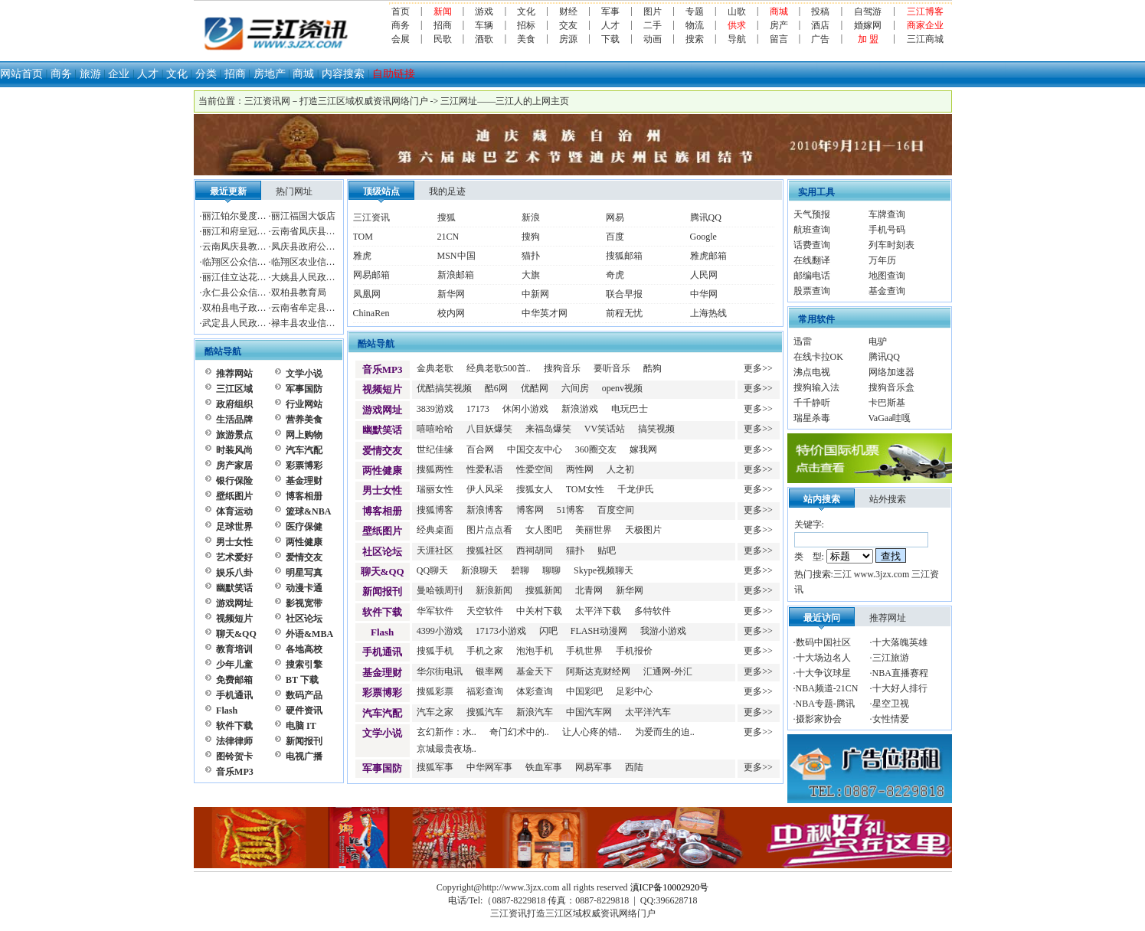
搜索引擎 (304, 664)
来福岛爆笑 (548, 428)
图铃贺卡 (234, 756)
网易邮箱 (371, 275)
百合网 (480, 449)
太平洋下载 (598, 611)
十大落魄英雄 (899, 642)
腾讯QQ (705, 217)
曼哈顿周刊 (440, 590)
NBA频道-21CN (827, 688)
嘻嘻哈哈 (435, 428)
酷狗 (652, 368)
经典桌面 (435, 529)
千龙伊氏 (635, 489)
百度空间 (615, 510)
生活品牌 (234, 419)
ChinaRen (371, 313)
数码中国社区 (823, 642)
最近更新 (228, 191)
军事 (610, 11)
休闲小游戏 (525, 408)
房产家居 (234, 465)
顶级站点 (381, 191)
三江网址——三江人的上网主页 (504, 101)
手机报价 (634, 650)
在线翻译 (811, 260)
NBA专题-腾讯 (825, 703)
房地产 (270, 74)
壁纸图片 (234, 496)
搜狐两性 (435, 469)
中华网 (704, 294)
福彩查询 (484, 691)
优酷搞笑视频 (444, 388)
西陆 (634, 767)
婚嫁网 (868, 25)
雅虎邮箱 (708, 255)
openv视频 (622, 388)
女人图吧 (543, 529)
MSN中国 (456, 255)
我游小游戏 (663, 631)
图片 (652, 11)
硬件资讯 (304, 710)
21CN (448, 236)
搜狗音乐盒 (891, 387)
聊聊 (551, 570)
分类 (206, 74)
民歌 (442, 39)
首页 (400, 11)
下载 (610, 39)
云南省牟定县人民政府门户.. (328, 307)
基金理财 (304, 480)
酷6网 (496, 388)
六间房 (575, 388)
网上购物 (304, 435)
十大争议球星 (823, 673)
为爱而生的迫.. (665, 732)
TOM (363, 236)
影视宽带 (304, 603)
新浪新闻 (494, 590)
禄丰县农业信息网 (308, 323)
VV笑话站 (604, 428)
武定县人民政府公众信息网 (257, 323)
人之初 (620, 469)
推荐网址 (887, 617)
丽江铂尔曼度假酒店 (243, 216)
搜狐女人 (534, 489)
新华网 (451, 294)
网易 (615, 217)
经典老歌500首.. (498, 368)
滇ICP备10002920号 (669, 887)
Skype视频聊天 (603, 570)
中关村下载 (539, 611)
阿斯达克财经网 (598, 671)
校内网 (451, 313)
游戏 (484, 11)
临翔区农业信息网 (308, 261)
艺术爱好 (234, 557)
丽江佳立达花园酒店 (243, 277)
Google (703, 236)
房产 (779, 25)
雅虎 (362, 255)
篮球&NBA (308, 511)
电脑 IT (301, 725)
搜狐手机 (435, 650)
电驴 (878, 341)
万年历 (882, 260)
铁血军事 (543, 767)
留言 (779, 39)
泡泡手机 (534, 650)
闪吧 (548, 631)
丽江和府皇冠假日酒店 (248, 231)
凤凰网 (367, 294)
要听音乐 (612, 368)
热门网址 (294, 191)
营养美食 (304, 419)
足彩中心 (634, 691)
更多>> (758, 368)
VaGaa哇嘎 (890, 418)
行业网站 (304, 404)
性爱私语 (484, 469)
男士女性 (234, 542)
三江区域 (234, 389)
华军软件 (435, 611)
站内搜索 (821, 499)
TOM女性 (585, 489)
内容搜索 (343, 74)
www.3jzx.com (882, 574)
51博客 (570, 510)
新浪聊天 (479, 570)
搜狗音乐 (562, 368)
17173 (477, 408)
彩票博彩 (304, 465)
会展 (400, 39)
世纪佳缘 (435, 449)
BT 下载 (302, 680)
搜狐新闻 (543, 590)
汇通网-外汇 (667, 671)
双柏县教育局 (298, 292)
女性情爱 (890, 719)
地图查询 (887, 275)
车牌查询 (887, 214)
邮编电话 (811, 275)
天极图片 (643, 529)
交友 (568, 25)
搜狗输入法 (816, 387)
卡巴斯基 (887, 402)
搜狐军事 (435, 767)
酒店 (820, 25)
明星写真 (304, 572)
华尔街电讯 (440, 671)
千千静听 (811, 402)
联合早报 (624, 294)
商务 (400, 25)
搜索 (694, 39)
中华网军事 (489, 767)
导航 (737, 39)
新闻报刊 (304, 741)
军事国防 (304, 389)
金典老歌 (435, 368)
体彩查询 (534, 691)
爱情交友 (304, 557)
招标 (526, 25)
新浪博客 (484, 510)
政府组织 (234, 404)
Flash (226, 710)
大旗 (531, 275)
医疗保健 (304, 526)
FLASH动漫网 (599, 631)
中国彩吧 (584, 691)
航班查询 (811, 229)
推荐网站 (234, 373)
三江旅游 (890, 657)
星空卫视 (890, 703)
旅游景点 (234, 435)
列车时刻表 (891, 245)
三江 (842, 574)
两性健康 (304, 542)
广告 (820, 39)
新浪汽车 (534, 712)
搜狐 (446, 217)
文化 (526, 11)
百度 (615, 236)
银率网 (489, 671)
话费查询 (811, 245)
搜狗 (531, 236)
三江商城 (925, 39)
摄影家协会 (819, 719)
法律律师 (234, 741)
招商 (442, 25)
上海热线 (708, 313)
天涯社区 (435, 550)
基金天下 (534, 671)
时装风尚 (234, 450)
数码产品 (304, 695)
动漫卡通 (304, 588)
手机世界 (584, 650)
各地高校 (304, 649)
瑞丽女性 (435, 489)
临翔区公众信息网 (239, 261)
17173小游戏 (501, 631)
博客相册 (304, 496)
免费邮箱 (234, 680)
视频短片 (234, 618)
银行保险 (234, 480)
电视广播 (304, 756)
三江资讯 (371, 217)
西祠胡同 (534, 550)
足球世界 (234, 526)
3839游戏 (435, 408)
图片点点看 (489, 529)
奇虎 (615, 275)
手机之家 (484, 650)
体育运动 (234, 511)
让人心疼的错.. (592, 732)
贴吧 (606, 550)
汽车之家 (435, 712)
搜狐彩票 (435, 691)
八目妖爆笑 (489, 428)
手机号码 (887, 229)
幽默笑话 (234, 588)
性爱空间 (534, 469)
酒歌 (484, 39)
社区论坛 (304, 618)
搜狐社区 (484, 550)
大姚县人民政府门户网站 (321, 277)
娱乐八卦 (234, 572)
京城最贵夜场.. (446, 748)
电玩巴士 (629, 408)
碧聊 (520, 570)
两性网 (580, 469)
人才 (610, 25)
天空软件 (484, 611)
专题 (694, 11)
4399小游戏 (440, 631)
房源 (568, 39)
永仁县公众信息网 (239, 292)
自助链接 (393, 74)
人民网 (704, 275)
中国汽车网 (589, 712)
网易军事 (593, 767)
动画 (652, 39)
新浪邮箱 (455, 275)
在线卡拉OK (818, 356)
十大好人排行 (899, 688)
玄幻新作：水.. (446, 732)
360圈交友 (596, 449)
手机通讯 (234, 695)
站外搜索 (887, 499)
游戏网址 (234, 603)
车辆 (484, 25)
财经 (568, 11)
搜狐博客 (435, 510)
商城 (303, 74)
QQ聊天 (432, 570)
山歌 (737, 11)
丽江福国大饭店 (303, 216)
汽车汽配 (304, 450)
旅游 (90, 74)
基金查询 (887, 291)
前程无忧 (624, 313)
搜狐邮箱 (624, 255)
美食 (526, 39)
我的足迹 (447, 191)
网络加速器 (891, 372)
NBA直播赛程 (900, 673)
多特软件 (652, 611)
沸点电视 (811, 372)
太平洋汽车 (648, 712)
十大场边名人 (823, 657)
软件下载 (234, 725)
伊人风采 (484, 489)
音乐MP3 (235, 771)
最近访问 (821, 617)
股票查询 (811, 291)
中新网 (535, 294)
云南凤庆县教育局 (239, 246)
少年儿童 (234, 664)
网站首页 (21, 74)
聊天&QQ (236, 634)
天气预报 (811, 214)
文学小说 (304, 373)
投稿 (820, 11)
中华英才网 (545, 313)
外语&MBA (309, 634)
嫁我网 (643, 449)
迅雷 (802, 341)
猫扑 (531, 255)
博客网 (530, 510)
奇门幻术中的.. (519, 732)
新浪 (531, 217)
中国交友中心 (534, 449)
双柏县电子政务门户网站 (252, 307)
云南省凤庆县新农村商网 (321, 231)
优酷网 (534, 388)
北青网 (589, 590)
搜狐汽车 (484, 712)
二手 (652, 25)
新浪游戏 (579, 408)
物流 (694, 25)
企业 (118, 74)
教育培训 (234, 649)
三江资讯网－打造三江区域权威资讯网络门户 (337, 101)
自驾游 (868, 11)
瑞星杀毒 (811, 418)
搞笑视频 (656, 428)
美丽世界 (593, 529)
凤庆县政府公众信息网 (317, 246)
